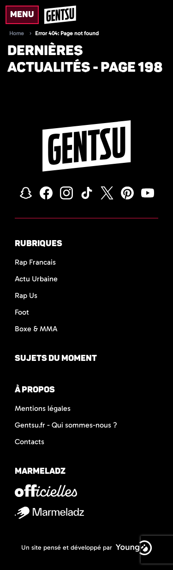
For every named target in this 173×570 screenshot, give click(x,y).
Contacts (29, 441)
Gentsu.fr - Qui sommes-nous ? (66, 425)
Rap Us (26, 295)
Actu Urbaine (36, 278)
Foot (22, 312)
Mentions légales (43, 408)
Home (16, 33)
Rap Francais (35, 262)
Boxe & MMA (36, 328)
